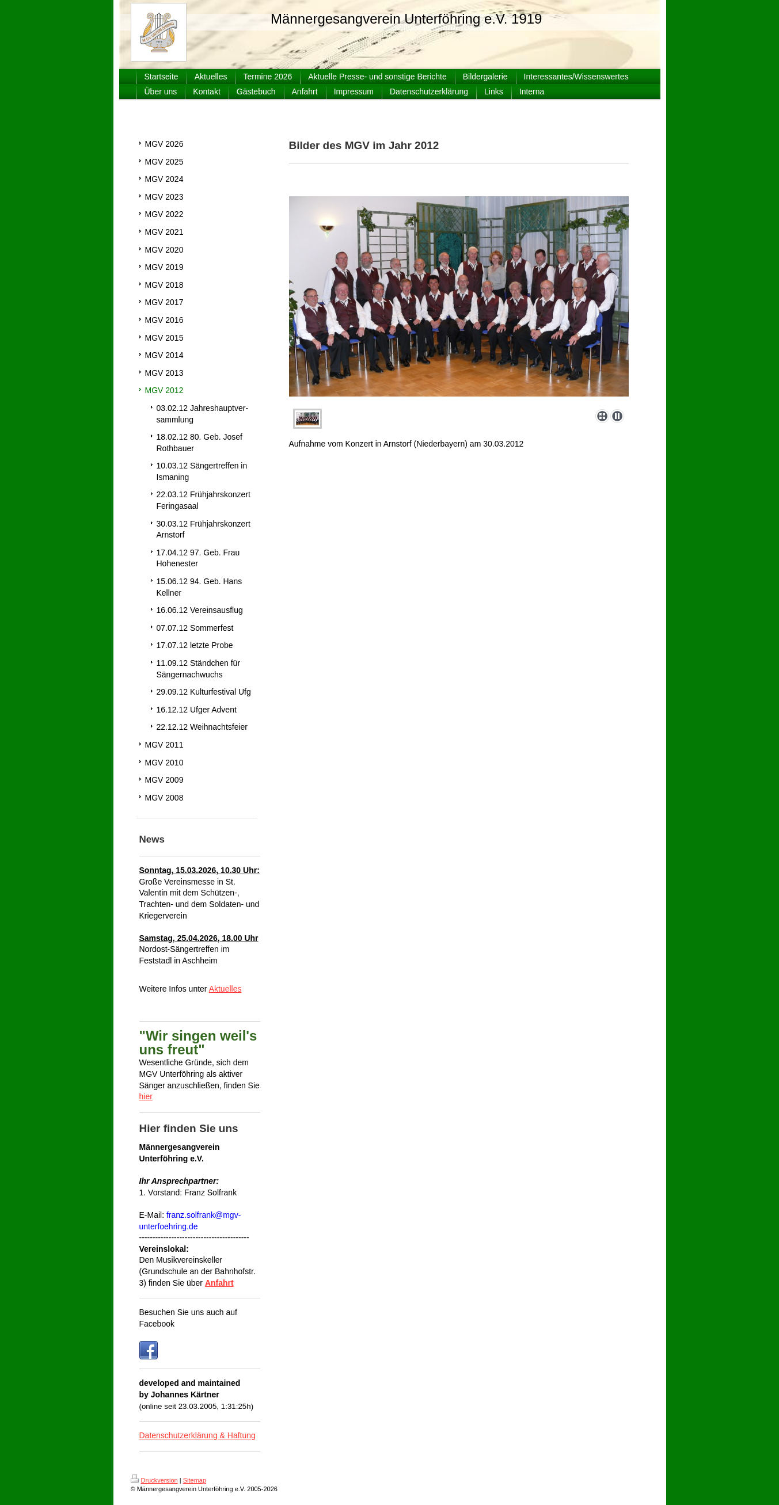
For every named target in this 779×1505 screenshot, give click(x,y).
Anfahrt (219, 1282)
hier (146, 1096)
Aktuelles (225, 988)
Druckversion (154, 1480)
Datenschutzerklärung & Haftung (197, 1435)
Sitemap (194, 1480)
